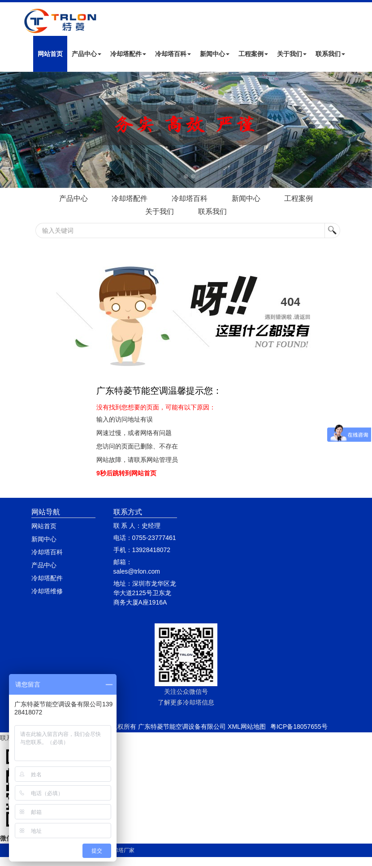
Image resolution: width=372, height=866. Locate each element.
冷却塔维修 (47, 591)
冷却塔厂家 (121, 850)
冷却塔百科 (173, 53)
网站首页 (50, 53)
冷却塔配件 (128, 53)
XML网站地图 (247, 726)
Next (9, 130)
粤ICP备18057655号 (299, 726)
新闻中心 (214, 53)
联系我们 (330, 53)
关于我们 (292, 53)
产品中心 (86, 53)
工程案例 (253, 53)
